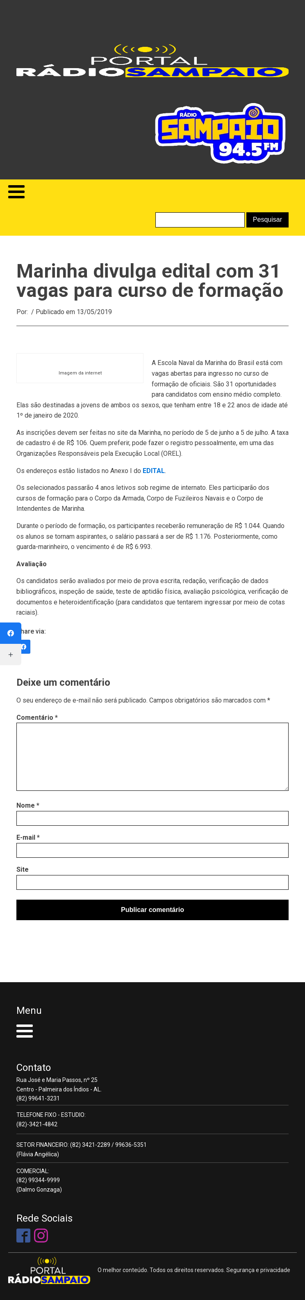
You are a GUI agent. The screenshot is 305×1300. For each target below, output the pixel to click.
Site (22, 869)
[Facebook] (23, 647)
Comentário (37, 717)
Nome (27, 805)
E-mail (28, 837)
